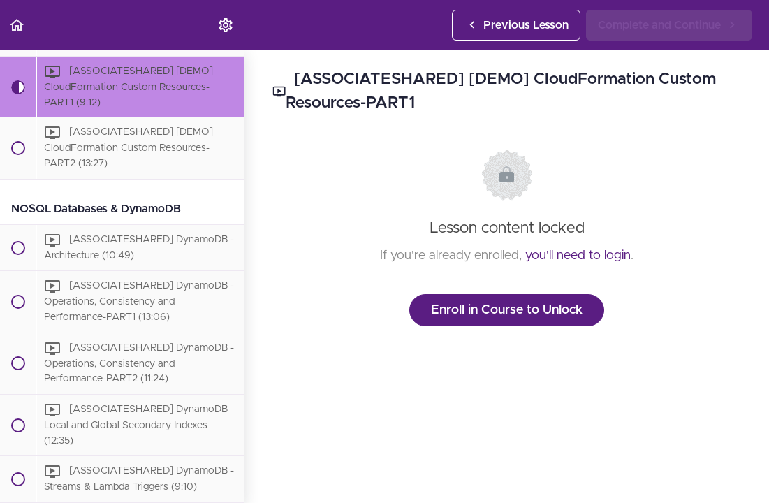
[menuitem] (226, 25)
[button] (17, 25)
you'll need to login (578, 255)
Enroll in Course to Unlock (507, 310)
